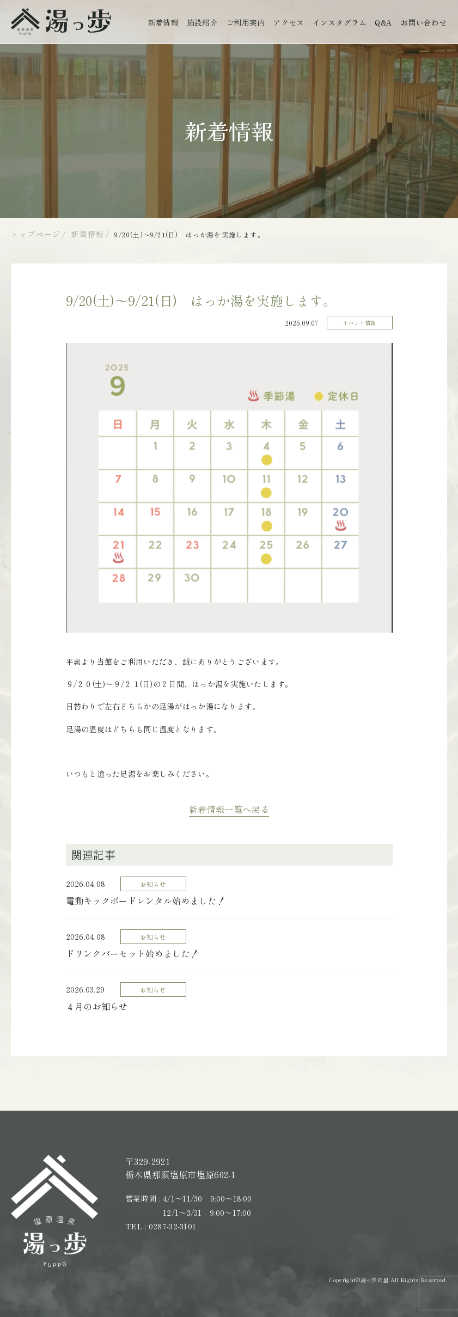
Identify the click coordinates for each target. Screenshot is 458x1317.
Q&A (383, 22)
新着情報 (163, 22)
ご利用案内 (245, 22)
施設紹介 (202, 22)
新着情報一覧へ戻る (229, 814)
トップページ (35, 234)
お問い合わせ (423, 22)
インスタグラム (340, 22)
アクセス (288, 22)
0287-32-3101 (173, 1231)
